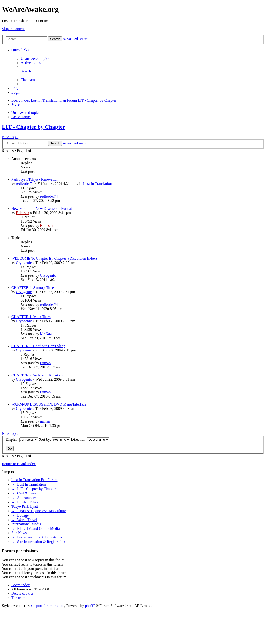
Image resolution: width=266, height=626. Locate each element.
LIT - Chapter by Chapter (33, 127)
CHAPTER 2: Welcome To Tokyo (37, 375)
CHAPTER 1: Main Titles (31, 317)
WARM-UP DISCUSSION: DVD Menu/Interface (48, 404)
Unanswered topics (25, 113)
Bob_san (22, 213)
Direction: (90, 439)
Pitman (45, 363)
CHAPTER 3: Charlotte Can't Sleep (38, 346)
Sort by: (54, 439)
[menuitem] (35, 58)
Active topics (21, 117)
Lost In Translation (97, 184)
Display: (22, 439)
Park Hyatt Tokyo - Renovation (34, 179)
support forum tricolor (47, 606)
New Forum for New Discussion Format (41, 209)
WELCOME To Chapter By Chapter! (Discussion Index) (54, 258)
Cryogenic (24, 263)
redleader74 (25, 184)
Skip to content (13, 29)
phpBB (90, 606)
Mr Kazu (46, 334)
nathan (45, 421)
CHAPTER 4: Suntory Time (32, 288)
